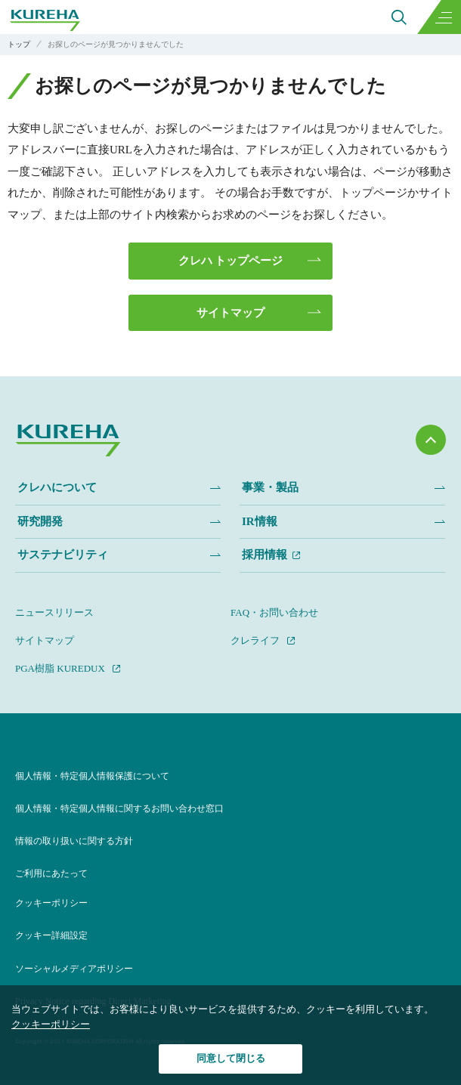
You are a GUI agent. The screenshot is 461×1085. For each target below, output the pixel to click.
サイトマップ (230, 313)
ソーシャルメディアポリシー (74, 968)
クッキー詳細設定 (51, 935)
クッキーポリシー (51, 903)
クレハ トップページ (230, 261)
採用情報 (264, 555)
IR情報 (259, 521)
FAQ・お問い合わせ (274, 612)
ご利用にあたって (51, 873)
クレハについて (57, 487)
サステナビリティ (62, 555)
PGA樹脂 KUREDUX (60, 668)
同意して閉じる (230, 1058)
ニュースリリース (54, 612)
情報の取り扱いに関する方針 (74, 841)
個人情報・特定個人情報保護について (92, 776)
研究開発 (40, 521)
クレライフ (255, 640)
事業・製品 (270, 487)
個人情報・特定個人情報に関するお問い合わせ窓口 (119, 808)
